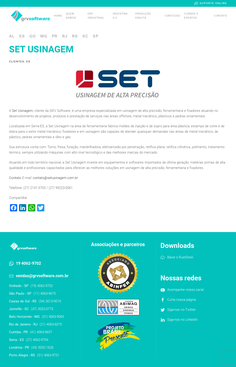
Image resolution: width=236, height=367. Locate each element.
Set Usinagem (22, 111)
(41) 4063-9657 (41, 332)
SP (95, 36)
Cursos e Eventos (191, 15)
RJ (64, 36)
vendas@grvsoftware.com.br (42, 275)
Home (58, 15)
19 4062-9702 (28, 263)
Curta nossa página (181, 300)
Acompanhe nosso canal (185, 290)
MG (43, 36)
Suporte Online (212, 3)
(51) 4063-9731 (48, 355)
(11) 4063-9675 (44, 293)
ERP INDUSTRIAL (96, 15)
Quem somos (71, 15)
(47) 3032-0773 (42, 309)
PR (54, 36)
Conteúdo (172, 15)
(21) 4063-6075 (51, 324)
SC (85, 36)
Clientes (16, 61)
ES (22, 36)
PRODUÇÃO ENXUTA (143, 15)
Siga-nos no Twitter (181, 310)
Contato (220, 15)
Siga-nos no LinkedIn (182, 320)
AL (12, 36)
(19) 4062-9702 (42, 286)
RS (75, 36)
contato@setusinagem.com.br (55, 178)
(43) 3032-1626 (42, 347)
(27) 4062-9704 (37, 340)
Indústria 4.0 (120, 15)
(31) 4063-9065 (53, 317)
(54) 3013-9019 (50, 301)
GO (32, 36)
